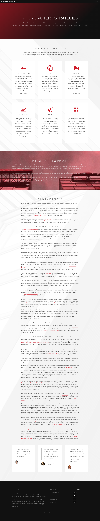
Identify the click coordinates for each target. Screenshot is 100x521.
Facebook (77, 496)
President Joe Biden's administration (36, 429)
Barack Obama (53, 496)
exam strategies (47, 219)
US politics (48, 273)
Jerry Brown (65, 395)
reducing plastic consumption (58, 424)
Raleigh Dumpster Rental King (31, 294)
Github (76, 502)
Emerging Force (53, 502)
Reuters (28, 302)
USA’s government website (40, 215)
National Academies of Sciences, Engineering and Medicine (35, 342)
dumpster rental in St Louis (53, 353)
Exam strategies (53, 499)
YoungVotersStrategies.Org (8, 1)
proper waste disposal (39, 421)
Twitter (76, 492)
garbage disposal (63, 375)
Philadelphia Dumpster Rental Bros (51, 330)
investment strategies (43, 220)
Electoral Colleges (54, 492)
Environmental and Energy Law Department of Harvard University (36, 382)
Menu (97, 1)
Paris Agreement (69, 367)
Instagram (77, 499)
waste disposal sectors (57, 302)
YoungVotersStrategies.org (47, 512)
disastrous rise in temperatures (30, 229)
